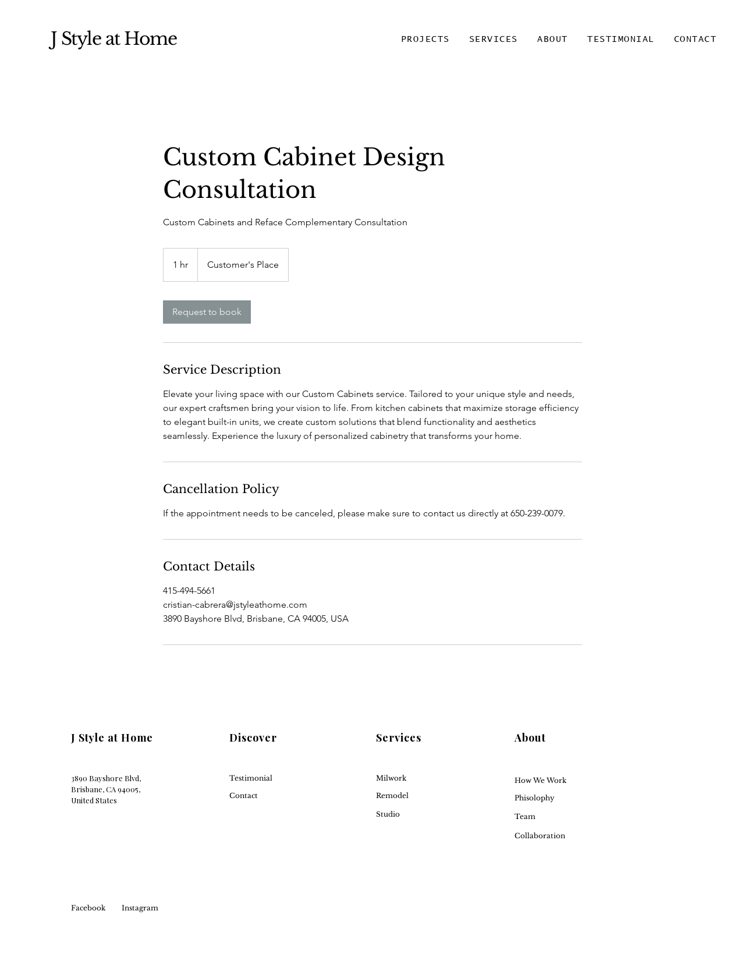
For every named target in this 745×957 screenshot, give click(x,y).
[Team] (557, 817)
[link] (207, 312)
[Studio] (418, 814)
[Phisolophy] (557, 798)
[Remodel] (418, 796)
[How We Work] (557, 780)
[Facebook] (105, 908)
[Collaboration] (557, 836)
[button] (425, 40)
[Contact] (271, 796)
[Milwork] (418, 778)
